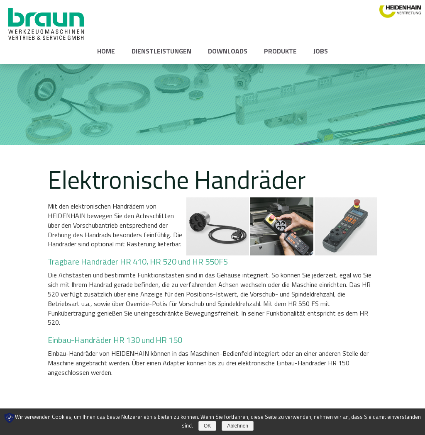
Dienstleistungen (161, 51)
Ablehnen (237, 426)
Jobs (320, 51)
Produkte (280, 51)
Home (106, 51)
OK (207, 426)
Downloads (227, 51)
